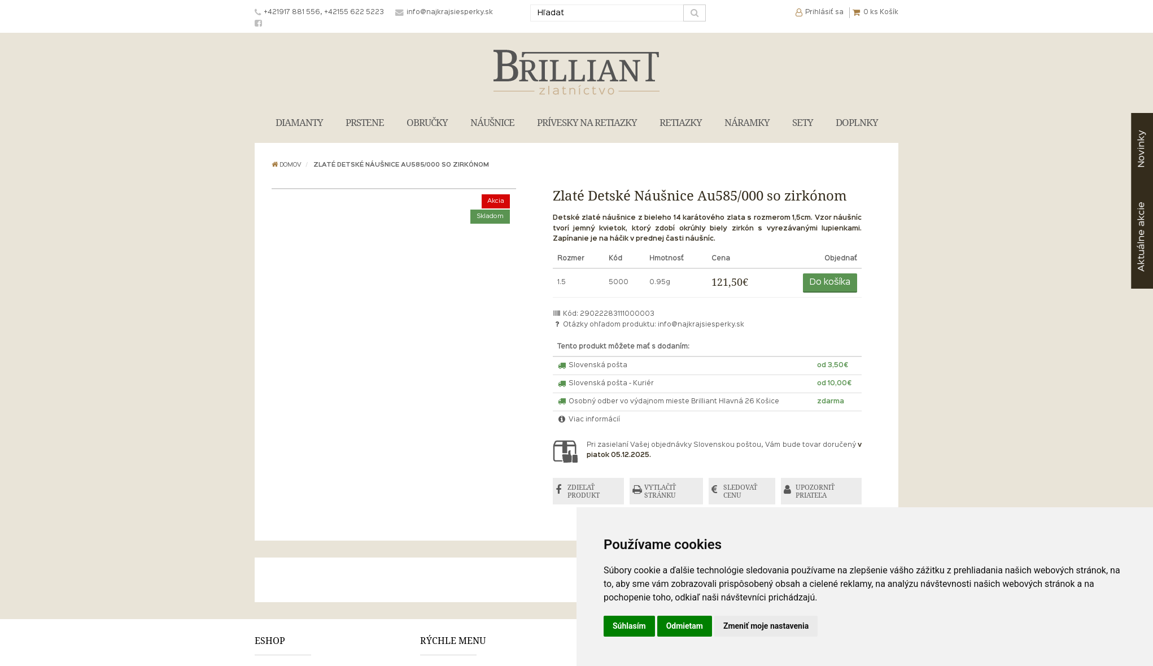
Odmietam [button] (684, 625)
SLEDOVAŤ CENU (740, 491)
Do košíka (830, 282)
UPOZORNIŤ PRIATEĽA (815, 491)
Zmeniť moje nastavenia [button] (766, 625)
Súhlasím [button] (629, 625)
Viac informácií (589, 420)
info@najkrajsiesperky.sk (701, 325)
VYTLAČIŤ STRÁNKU (660, 491)
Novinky (1141, 149)
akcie (1141, 237)
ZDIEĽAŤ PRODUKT (583, 491)
